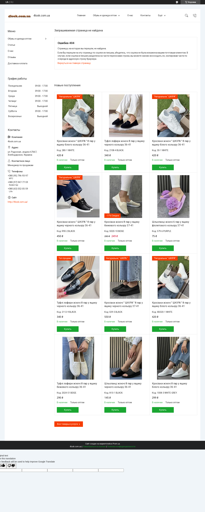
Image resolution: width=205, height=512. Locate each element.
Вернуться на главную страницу (74, 63)
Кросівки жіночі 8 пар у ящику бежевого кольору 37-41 (121, 223)
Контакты (145, 15)
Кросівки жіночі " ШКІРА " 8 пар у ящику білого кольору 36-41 (76, 143)
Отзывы (12, 57)
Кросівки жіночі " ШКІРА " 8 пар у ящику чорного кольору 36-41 (76, 223)
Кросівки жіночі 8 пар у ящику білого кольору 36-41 (169, 385)
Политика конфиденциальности (121, 446)
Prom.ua (116, 444)
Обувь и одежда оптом (105, 15)
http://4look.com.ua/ (18, 202)
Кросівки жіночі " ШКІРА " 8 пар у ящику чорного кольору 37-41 (123, 304)
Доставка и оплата (17, 63)
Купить (67, 167)
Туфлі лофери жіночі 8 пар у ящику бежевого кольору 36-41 (77, 385)
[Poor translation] (11, 466)
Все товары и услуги (67, 424)
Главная (81, 15)
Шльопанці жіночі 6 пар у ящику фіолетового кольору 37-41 (170, 223)
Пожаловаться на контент (94, 446)
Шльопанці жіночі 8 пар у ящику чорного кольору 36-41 (122, 385)
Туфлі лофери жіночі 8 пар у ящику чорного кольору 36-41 (124, 143)
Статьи (11, 45)
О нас (130, 15)
